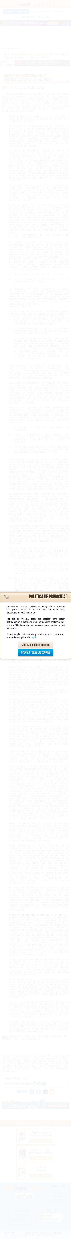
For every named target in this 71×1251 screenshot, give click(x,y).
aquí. (34, 637)
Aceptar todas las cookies (35, 652)
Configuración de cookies (35, 645)
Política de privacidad (48, 596)
